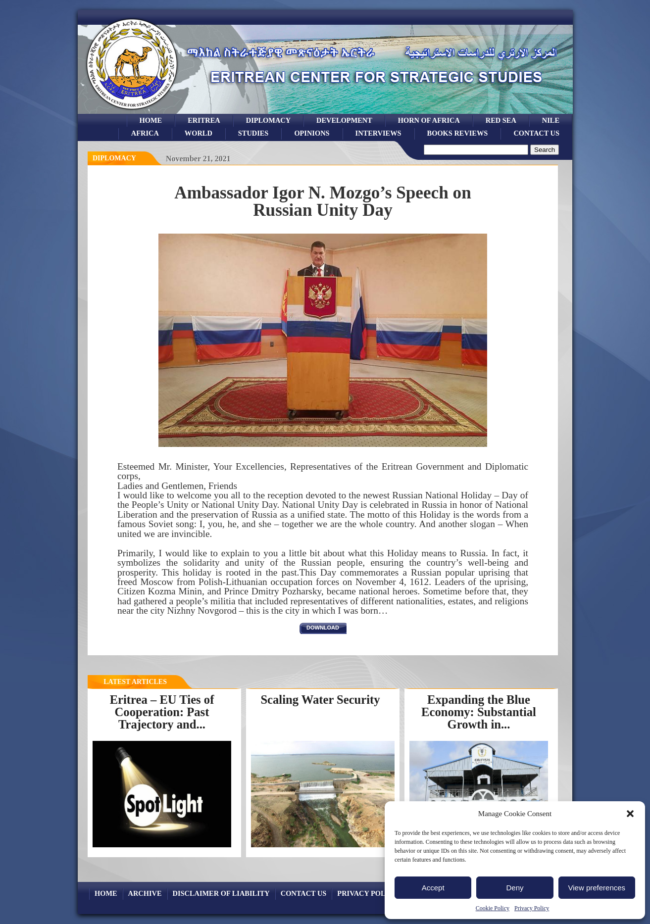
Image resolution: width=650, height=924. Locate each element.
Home (151, 120)
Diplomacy (268, 120)
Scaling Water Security (320, 699)
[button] (630, 814)
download (322, 628)
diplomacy (114, 158)
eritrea (204, 120)
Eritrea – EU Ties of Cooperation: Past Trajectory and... (162, 711)
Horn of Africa (429, 120)
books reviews (457, 133)
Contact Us (536, 133)
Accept (433, 887)
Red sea (501, 120)
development (344, 120)
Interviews (378, 133)
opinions (311, 133)
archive (145, 893)
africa (145, 133)
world (198, 133)
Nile (550, 120)
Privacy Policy (531, 908)
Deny (514, 887)
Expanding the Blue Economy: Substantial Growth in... (478, 711)
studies (253, 133)
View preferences (597, 887)
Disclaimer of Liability (221, 893)
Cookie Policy (492, 908)
